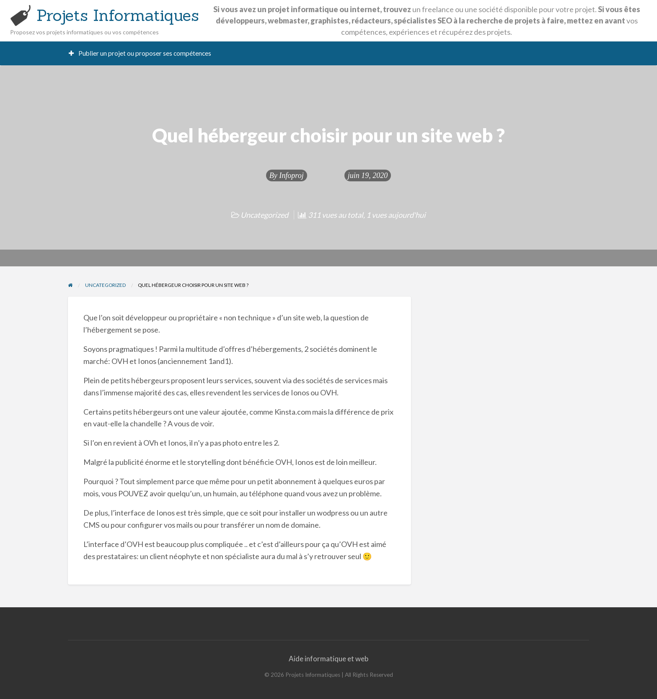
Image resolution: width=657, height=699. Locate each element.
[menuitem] (140, 53)
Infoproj (291, 175)
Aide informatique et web (328, 658)
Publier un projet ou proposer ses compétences (140, 53)
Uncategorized (264, 214)
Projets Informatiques (117, 15)
